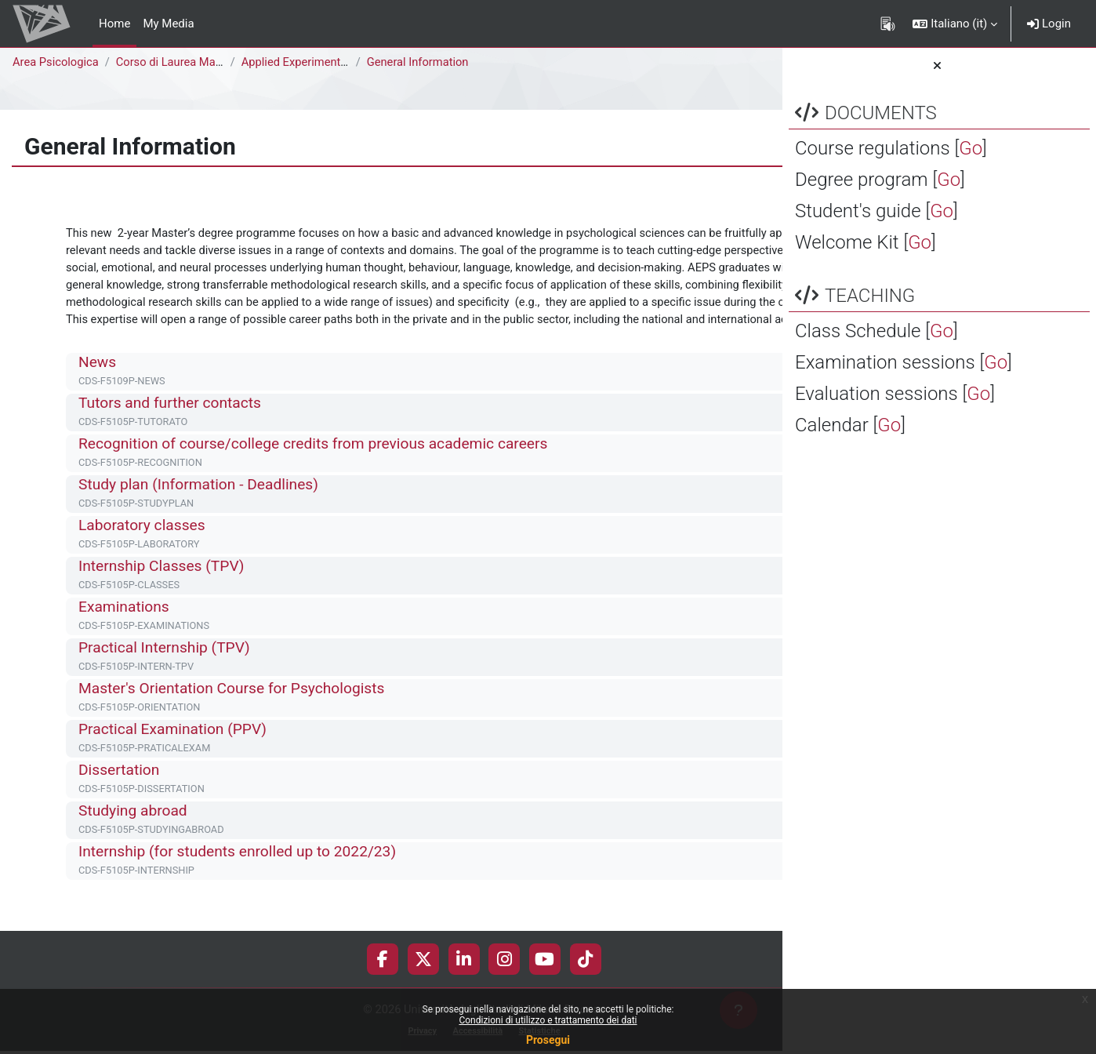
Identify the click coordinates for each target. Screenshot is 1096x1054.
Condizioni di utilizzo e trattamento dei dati (548, 1020)
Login (1049, 23)
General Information (420, 62)
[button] (954, 23)
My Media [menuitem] (168, 23)
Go (970, 148)
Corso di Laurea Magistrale (188, 62)
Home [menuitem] (114, 23)
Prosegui (548, 1040)
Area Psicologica (56, 62)
